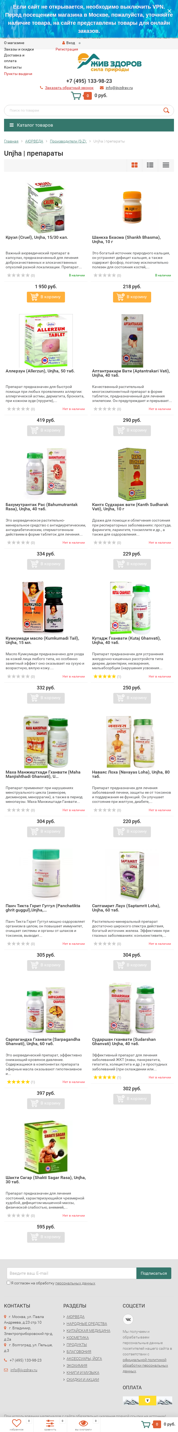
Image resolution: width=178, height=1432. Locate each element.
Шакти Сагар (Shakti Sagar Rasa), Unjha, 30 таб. (46, 1179)
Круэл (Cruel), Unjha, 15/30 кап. (37, 237)
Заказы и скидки (19, 49)
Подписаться (154, 1273)
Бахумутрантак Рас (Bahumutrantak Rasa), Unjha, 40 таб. (42, 506)
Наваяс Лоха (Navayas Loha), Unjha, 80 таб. (131, 774)
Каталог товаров (31, 125)
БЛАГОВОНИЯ (79, 1351)
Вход (68, 43)
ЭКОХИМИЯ (77, 1365)
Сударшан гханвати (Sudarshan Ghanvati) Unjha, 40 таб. (124, 1041)
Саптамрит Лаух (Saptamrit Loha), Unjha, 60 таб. (126, 908)
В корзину (51, 296)
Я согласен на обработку (51, 1283)
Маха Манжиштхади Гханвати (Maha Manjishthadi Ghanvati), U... (43, 774)
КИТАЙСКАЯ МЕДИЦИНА (88, 1330)
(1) (107, 677)
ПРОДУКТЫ (77, 1344)
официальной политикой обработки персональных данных (145, 1365)
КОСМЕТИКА (78, 1337)
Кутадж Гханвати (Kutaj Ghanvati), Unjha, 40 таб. (126, 640)
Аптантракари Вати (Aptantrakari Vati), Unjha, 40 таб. (131, 373)
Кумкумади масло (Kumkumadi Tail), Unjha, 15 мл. (42, 640)
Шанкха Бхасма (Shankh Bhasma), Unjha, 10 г (126, 239)
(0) (21, 275)
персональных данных (75, 1283)
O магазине (14, 43)
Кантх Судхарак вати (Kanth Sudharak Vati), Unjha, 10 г (130, 506)
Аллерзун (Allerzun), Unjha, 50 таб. (40, 370)
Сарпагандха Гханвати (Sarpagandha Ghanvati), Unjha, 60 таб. (43, 1041)
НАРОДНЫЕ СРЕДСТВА (87, 1323)
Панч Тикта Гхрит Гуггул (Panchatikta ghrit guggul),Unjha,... (43, 908)
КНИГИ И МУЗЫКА (83, 1372)
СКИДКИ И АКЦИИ (83, 1379)
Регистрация (67, 49)
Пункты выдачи (18, 74)
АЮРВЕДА (76, 1317)
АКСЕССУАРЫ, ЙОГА (84, 1358)
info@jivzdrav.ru (23, 1370)
